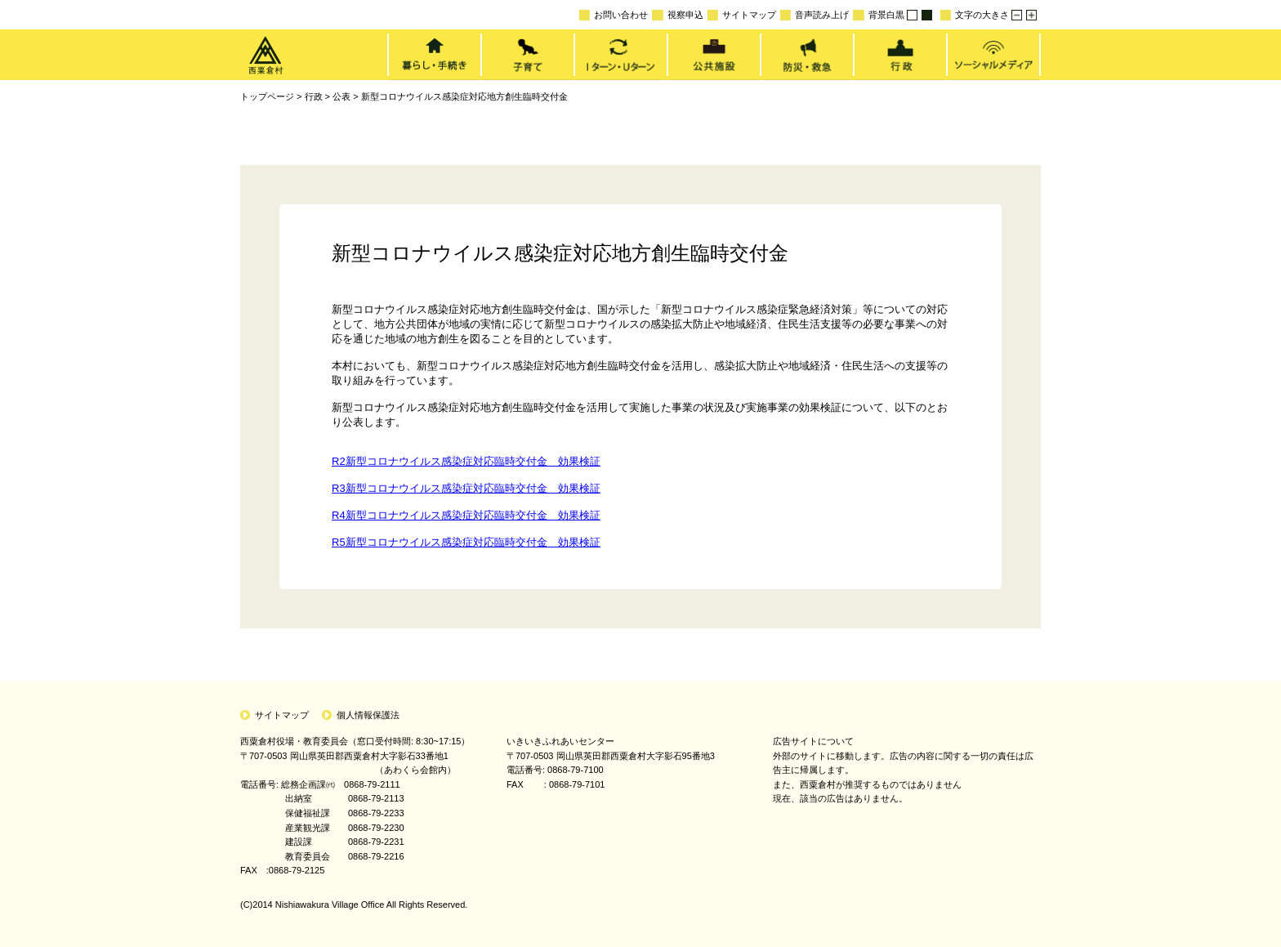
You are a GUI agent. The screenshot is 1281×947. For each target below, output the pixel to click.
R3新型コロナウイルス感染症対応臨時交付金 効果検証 (466, 488)
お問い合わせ (613, 15)
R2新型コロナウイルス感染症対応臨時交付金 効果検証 (466, 461)
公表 (341, 96)
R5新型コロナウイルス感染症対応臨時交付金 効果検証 (466, 542)
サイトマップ (741, 15)
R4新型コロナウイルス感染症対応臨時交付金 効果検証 (466, 515)
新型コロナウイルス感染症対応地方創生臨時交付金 (464, 96)
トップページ (267, 96)
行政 (314, 96)
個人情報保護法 (368, 715)
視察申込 (677, 15)
